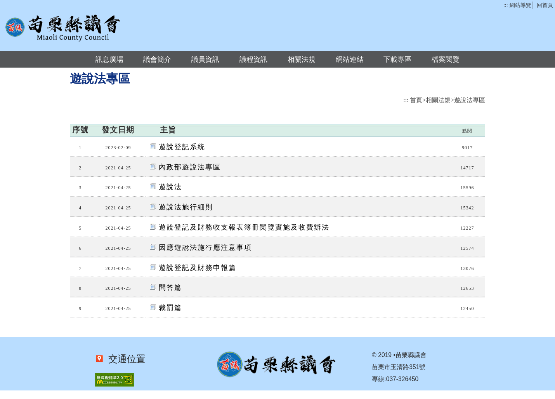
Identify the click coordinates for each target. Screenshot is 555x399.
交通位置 (125, 359)
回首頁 (545, 5)
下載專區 (397, 59)
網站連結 (350, 59)
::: (505, 5)
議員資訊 (205, 59)
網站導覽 (520, 5)
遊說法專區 (469, 100)
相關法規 (302, 59)
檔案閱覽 (446, 59)
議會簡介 (157, 59)
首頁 (416, 100)
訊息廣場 (109, 59)
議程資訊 (253, 59)
